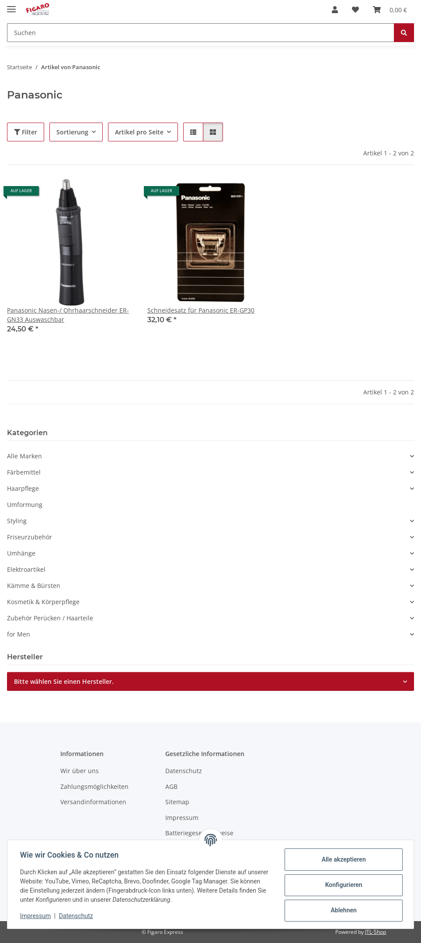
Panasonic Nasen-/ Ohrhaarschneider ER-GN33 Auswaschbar (68, 315)
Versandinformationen (93, 802)
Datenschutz (77, 915)
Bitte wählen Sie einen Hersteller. (64, 681)
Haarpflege (23, 488)
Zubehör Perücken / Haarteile (50, 618)
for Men (18, 634)
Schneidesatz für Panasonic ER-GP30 (200, 310)
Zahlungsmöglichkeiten (94, 786)
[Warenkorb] (390, 9)
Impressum (36, 915)
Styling (17, 521)
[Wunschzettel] (355, 9)
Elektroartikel (26, 569)
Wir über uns (79, 771)
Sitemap (177, 802)
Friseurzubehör (29, 537)
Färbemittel (24, 472)
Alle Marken (24, 456)
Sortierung (72, 132)
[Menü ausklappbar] (11, 5)
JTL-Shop (375, 932)
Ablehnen (342, 910)
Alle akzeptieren (342, 859)
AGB (171, 786)
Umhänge (21, 553)
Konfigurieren (342, 884)
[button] (335, 9)
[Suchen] (200, 32)
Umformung (24, 504)
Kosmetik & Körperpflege (43, 602)
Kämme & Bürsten (33, 585)
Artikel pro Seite (139, 132)
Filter (25, 132)
